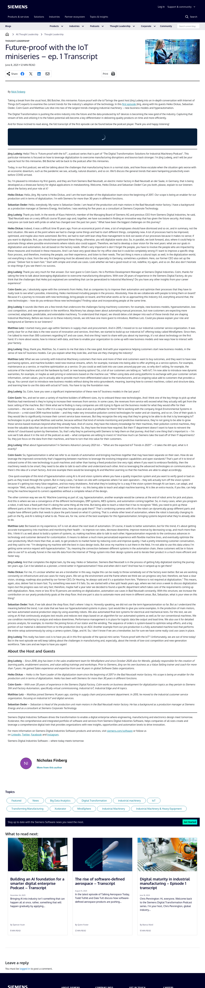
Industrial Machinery (113, 808)
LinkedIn (16, 734)
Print (105, 73)
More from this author (49, 767)
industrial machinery (129, 800)
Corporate (146, 26)
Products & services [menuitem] (18, 16)
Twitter (26, 734)
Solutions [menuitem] (39, 16)
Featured (16, 800)
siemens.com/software (120, 730)
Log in (161, 6)
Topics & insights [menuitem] (99, 16)
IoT (153, 800)
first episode (129, 104)
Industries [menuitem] (54, 16)
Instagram (52, 734)
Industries (74, 26)
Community (166, 26)
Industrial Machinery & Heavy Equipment (159, 808)
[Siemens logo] (17, 6)
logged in (25, 968)
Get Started (190, 822)
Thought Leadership (120, 26)
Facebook (36, 734)
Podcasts (94, 26)
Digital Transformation (94, 800)
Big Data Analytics (60, 800)
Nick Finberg (18, 91)
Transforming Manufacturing (27, 808)
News (36, 800)
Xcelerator (60, 808)
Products (54, 26)
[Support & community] (181, 7)
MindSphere (84, 808)
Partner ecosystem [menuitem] (75, 16)
